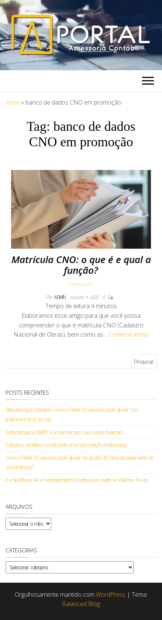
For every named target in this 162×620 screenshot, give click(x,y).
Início (13, 102)
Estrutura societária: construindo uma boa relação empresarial (66, 444)
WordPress (110, 594)
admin (60, 297)
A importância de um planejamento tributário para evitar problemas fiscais (77, 479)
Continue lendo (129, 334)
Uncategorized (80, 284)
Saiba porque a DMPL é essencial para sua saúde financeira (64, 432)
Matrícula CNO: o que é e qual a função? (81, 265)
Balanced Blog (81, 604)
